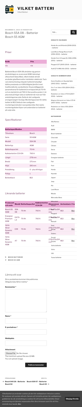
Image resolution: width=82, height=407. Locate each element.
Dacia (53, 149)
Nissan (53, 205)
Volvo (53, 249)
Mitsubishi (54, 201)
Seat (52, 225)
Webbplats (9, 338)
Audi (52, 125)
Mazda (53, 193)
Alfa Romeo (55, 122)
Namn (8, 316)
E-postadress (11, 327)
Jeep (52, 181)
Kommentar (10, 287)
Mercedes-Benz (56, 197)
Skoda (53, 229)
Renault (53, 221)
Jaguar (53, 177)
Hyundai (54, 173)
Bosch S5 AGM (14, 260)
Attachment (10, 350)
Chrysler (54, 142)
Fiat (52, 161)
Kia (52, 185)
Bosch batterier (15, 257)
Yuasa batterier (56, 257)
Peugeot (54, 213)
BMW (53, 129)
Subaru (53, 233)
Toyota (53, 241)
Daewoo (54, 153)
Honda (53, 169)
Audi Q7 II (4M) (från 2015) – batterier (63, 68)
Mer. (41, 404)
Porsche (54, 217)
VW (52, 253)
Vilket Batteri (35, 8)
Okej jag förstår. (72, 399)
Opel (52, 209)
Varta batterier (56, 245)
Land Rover (55, 189)
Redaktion (27, 30)
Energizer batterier (57, 157)
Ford (52, 165)
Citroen (53, 145)
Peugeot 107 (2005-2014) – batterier (63, 64)
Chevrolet (54, 137)
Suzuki (53, 237)
